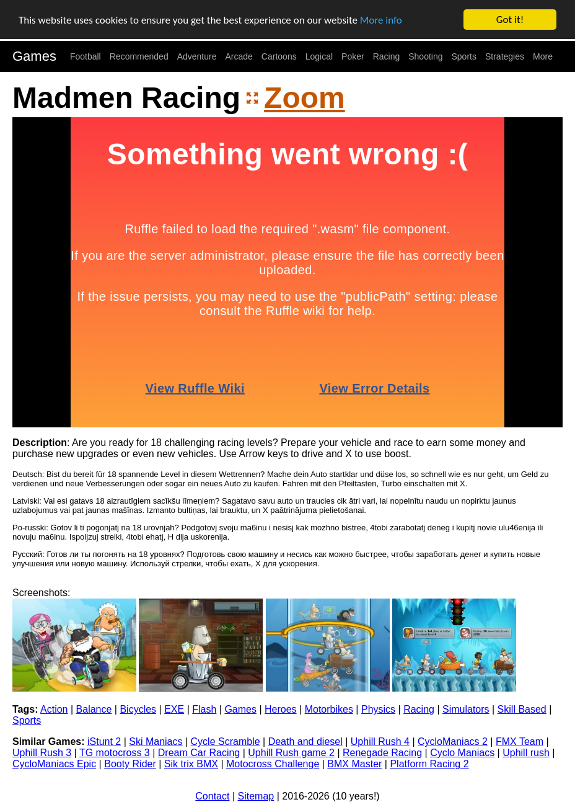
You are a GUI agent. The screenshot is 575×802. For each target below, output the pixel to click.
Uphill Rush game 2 (291, 752)
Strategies (504, 56)
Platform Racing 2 (429, 764)
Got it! (510, 19)
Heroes (281, 709)
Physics (378, 709)
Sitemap (256, 796)
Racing (386, 56)
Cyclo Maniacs (462, 752)
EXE (174, 709)
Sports (464, 56)
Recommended (139, 56)
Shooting (425, 56)
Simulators (465, 709)
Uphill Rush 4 (380, 741)
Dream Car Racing (199, 752)
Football (85, 56)
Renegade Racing (382, 752)
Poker (352, 56)
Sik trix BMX (191, 764)
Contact (212, 796)
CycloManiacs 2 (453, 741)
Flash (204, 709)
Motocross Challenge (272, 764)
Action (54, 709)
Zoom (304, 97)
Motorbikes (329, 709)
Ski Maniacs (155, 741)
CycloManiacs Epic (54, 764)
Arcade (239, 56)
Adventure (197, 56)
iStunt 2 (104, 741)
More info (381, 19)
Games (34, 56)
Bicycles (138, 709)
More (543, 56)
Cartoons (279, 56)
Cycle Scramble (225, 741)
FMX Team (519, 741)
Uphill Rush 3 (41, 752)
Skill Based (522, 709)
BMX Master (354, 764)
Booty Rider (130, 764)
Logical (319, 56)
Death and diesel (305, 741)
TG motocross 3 (114, 752)
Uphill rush (526, 752)
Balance (94, 709)
